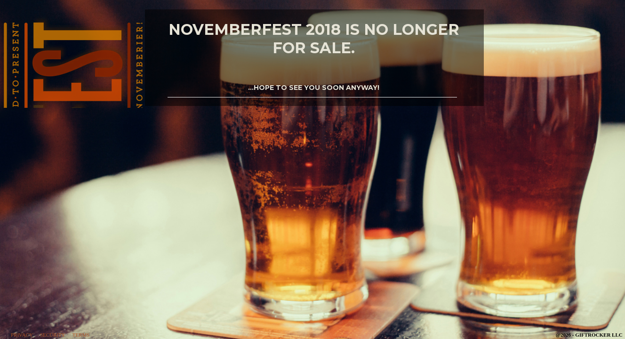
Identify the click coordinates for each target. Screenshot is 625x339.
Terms (81, 335)
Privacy (22, 335)
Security (52, 335)
